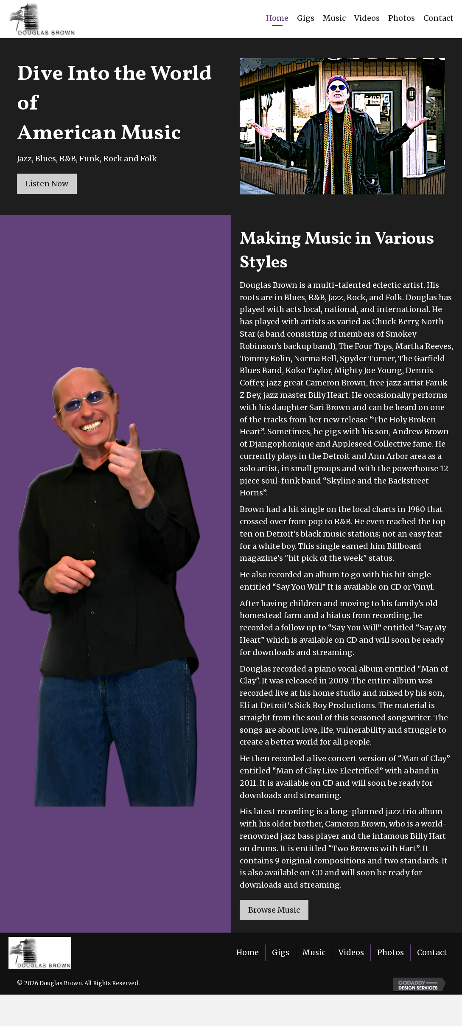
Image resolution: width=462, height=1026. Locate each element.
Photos (390, 953)
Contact (432, 953)
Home (247, 953)
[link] (277, 19)
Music (313, 953)
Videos (351, 953)
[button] (47, 184)
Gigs (280, 953)
